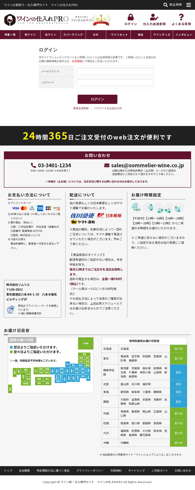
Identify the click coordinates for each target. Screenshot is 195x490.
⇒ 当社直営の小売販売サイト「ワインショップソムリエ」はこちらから (140, 454)
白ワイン (50, 34)
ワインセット (119, 34)
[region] (97, 34)
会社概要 (24, 470)
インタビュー (184, 34)
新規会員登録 (81, 108)
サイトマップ (136, 470)
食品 (141, 34)
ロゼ (96, 34)
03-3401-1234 (51, 165)
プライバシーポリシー (90, 470)
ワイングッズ (161, 34)
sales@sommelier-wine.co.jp (144, 165)
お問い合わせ (183, 470)
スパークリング (73, 34)
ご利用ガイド (159, 470)
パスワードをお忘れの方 (108, 108)
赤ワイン (30, 34)
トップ (8, 470)
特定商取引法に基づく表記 (53, 470)
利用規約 (116, 470)
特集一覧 (10, 34)
